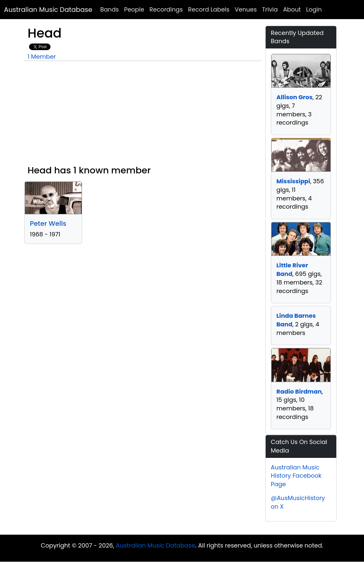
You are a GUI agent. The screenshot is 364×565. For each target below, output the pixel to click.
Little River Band (292, 269)
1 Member (42, 56)
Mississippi (293, 181)
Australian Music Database (48, 9)
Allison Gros (295, 97)
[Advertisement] (142, 116)
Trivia (270, 9)
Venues (246, 9)
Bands (109, 9)
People (134, 9)
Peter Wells (48, 223)
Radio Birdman (299, 391)
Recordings (166, 9)
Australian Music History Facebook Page (296, 475)
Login (314, 9)
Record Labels (208, 9)
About (292, 9)
